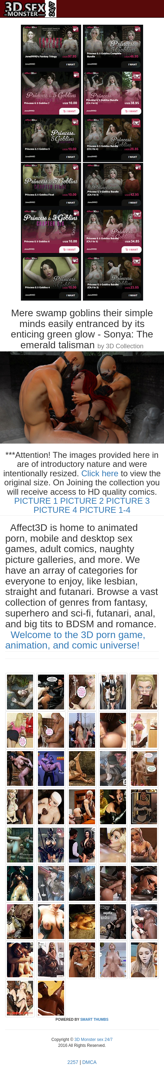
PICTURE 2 (82, 501)
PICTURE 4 (55, 510)
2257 (73, 1062)
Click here (100, 473)
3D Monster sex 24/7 (92, 1039)
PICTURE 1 (36, 501)
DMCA (89, 1062)
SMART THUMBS (94, 1019)
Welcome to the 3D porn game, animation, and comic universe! (75, 640)
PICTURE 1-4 (105, 510)
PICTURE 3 (128, 501)
